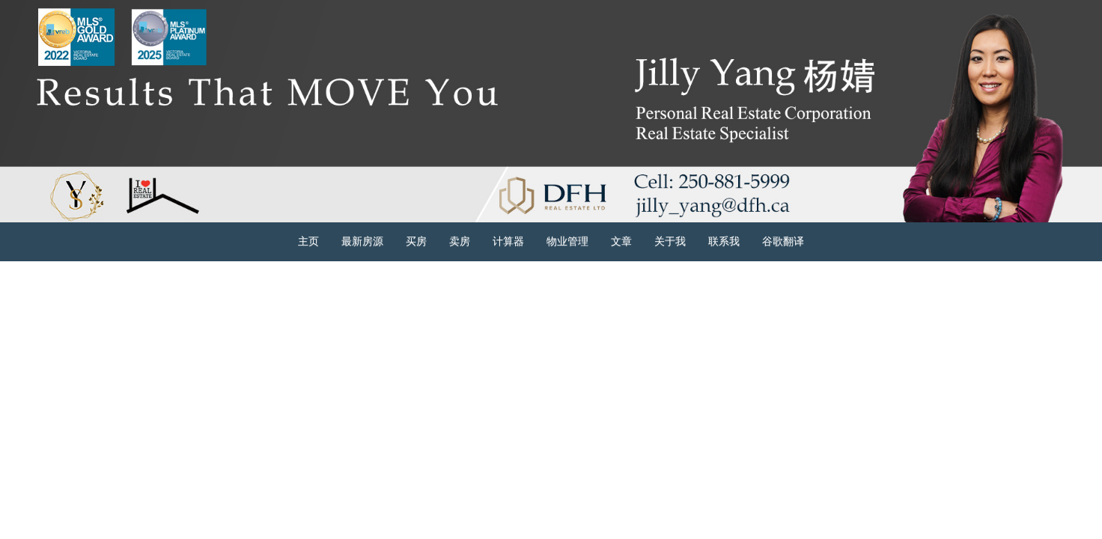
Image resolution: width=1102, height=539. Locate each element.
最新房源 (362, 241)
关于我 (670, 241)
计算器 (508, 241)
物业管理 (567, 241)
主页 (308, 241)
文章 (621, 241)
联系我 (724, 241)
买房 (416, 241)
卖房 (459, 241)
